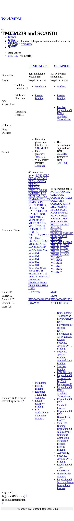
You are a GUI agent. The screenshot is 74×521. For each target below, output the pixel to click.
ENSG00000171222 (61, 299)
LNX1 (31, 217)
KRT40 (67, 203)
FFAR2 (32, 202)
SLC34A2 (33, 261)
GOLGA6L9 (57, 200)
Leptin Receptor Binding (40, 403)
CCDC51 (55, 197)
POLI (31, 237)
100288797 (34, 292)
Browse (12, 37)
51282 (53, 292)
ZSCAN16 (56, 260)
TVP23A (62, 236)
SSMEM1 (33, 273)
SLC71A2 (33, 267)
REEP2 (32, 240)
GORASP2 (56, 203)
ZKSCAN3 (56, 239)
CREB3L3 (34, 187)
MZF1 (63, 209)
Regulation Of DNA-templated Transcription (64, 392)
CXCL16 (33, 190)
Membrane (40, 86)
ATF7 (46, 175)
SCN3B (32, 246)
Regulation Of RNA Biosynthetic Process (64, 415)
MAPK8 (54, 209)
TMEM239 (39, 66)
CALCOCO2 (57, 194)
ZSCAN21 (56, 266)
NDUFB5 (55, 212)
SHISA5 (64, 224)
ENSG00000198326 (39, 299)
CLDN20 (42, 178)
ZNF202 (64, 245)
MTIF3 (32, 223)
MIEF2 (39, 217)
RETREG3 (42, 240)
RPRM (63, 221)
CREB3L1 (34, 184)
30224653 (40, 156)
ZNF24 (64, 248)
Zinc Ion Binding (61, 368)
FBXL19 (45, 199)
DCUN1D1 (34, 193)
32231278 (62, 162)
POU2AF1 (56, 218)
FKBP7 (32, 205)
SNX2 (31, 270)
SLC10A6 (33, 255)
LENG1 (41, 214)
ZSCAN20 (56, 263)
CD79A (32, 178)
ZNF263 (54, 251)
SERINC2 (42, 249)
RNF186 (55, 221)
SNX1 (43, 267)
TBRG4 (32, 276)
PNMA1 (62, 215)
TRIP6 (54, 236)
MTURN (41, 223)
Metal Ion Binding (62, 424)
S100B (32, 243)
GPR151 (42, 211)
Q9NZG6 (64, 303)
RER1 (65, 218)
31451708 (42, 148)
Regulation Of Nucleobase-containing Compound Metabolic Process (64, 436)
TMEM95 (68, 233)
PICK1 (54, 215)
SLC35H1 (33, 264)
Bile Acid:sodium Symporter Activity (42, 414)
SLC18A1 (33, 258)
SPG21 (39, 270)
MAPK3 (62, 206)
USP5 (31, 288)
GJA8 (40, 208)
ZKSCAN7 (56, 242)
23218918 (40, 165)
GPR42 (32, 214)
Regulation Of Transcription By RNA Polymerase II (64, 380)
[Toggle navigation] (2, 29)
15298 (53, 295)
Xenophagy (63, 452)
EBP (43, 193)
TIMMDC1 (43, 276)
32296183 (26, 44)
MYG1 (32, 226)
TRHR (32, 285)
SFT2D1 (55, 224)
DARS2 (43, 190)
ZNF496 (64, 254)
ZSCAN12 (56, 257)
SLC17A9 (55, 227)
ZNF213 (54, 248)
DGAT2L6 (66, 197)
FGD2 (40, 202)
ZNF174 (54, 245)
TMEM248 (34, 279)
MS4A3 (40, 220)
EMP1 (31, 196)
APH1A (65, 191)
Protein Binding (39, 97)
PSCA (38, 237)
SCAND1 (62, 66)
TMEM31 (33, 282)
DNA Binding (64, 372)
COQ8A (41, 181)
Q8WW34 (33, 303)
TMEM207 (56, 230)
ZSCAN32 (56, 272)
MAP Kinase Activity (64, 475)
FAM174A (41, 196)
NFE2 (64, 212)
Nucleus (61, 86)
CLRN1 (32, 181)
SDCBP (41, 246)
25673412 (62, 154)
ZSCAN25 (56, 269)
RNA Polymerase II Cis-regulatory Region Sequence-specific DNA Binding (64, 339)
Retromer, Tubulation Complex (41, 394)
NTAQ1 (41, 226)
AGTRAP (55, 191)
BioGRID (13, 55)
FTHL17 (41, 205)
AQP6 (39, 175)
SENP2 (32, 249)
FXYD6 (32, 208)
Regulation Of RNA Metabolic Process (64, 403)
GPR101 (32, 211)
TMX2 (43, 282)
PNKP (45, 234)
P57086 (54, 303)
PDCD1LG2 (35, 234)
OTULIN (33, 232)
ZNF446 (64, 251)
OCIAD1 (33, 229)
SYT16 (43, 273)
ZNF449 (54, 254)
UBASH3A (42, 285)
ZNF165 (67, 242)
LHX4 (53, 206)
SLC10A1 (33, 252)
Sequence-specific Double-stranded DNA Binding (64, 357)
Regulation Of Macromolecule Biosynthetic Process (65, 484)
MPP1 (31, 220)
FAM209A (34, 199)
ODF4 (42, 229)
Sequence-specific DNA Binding (64, 458)
